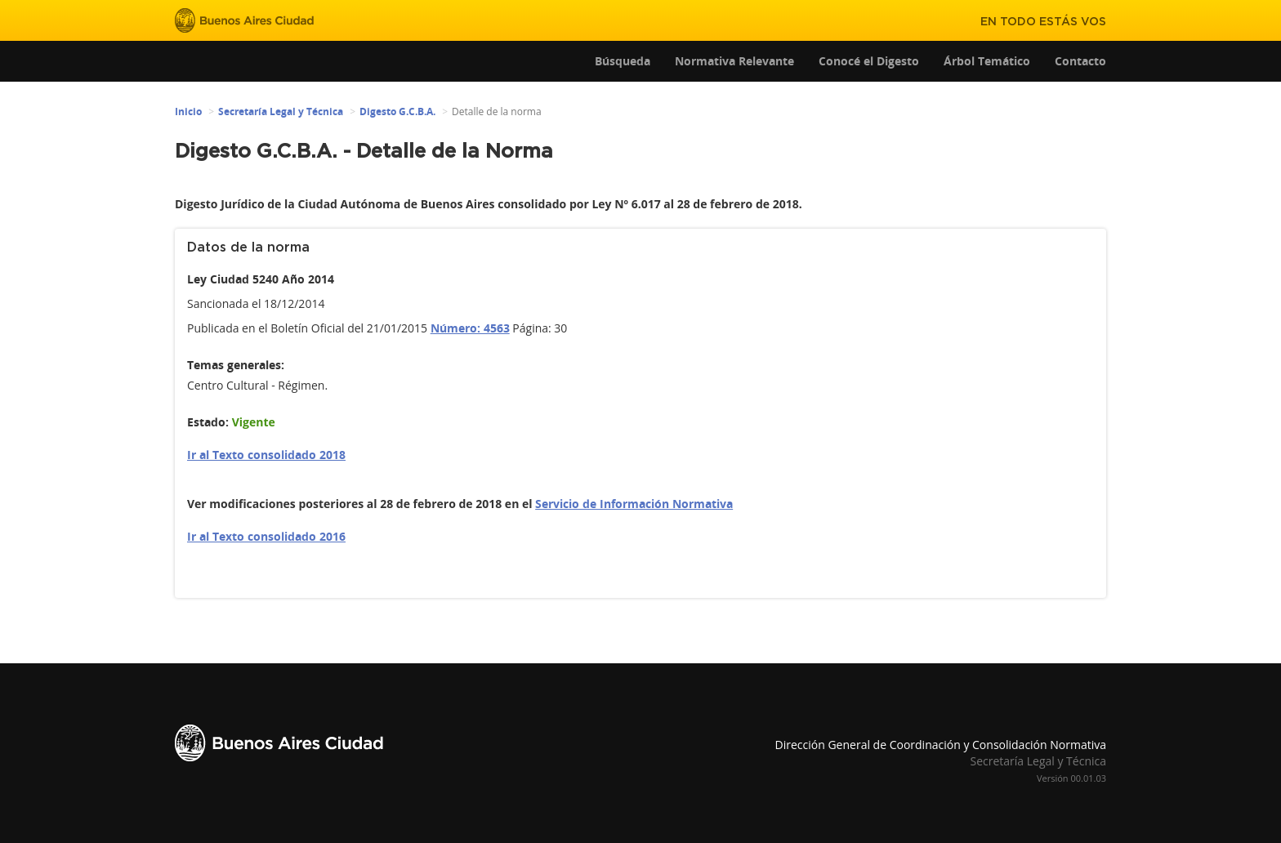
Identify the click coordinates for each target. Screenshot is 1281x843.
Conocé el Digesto (869, 61)
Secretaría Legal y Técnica (280, 111)
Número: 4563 (470, 328)
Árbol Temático (987, 61)
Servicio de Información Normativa (634, 503)
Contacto (1080, 61)
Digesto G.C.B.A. (397, 111)
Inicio (188, 111)
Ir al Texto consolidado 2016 (266, 536)
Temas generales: (235, 364)
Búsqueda (622, 61)
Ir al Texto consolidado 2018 (266, 454)
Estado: (208, 422)
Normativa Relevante (734, 61)
